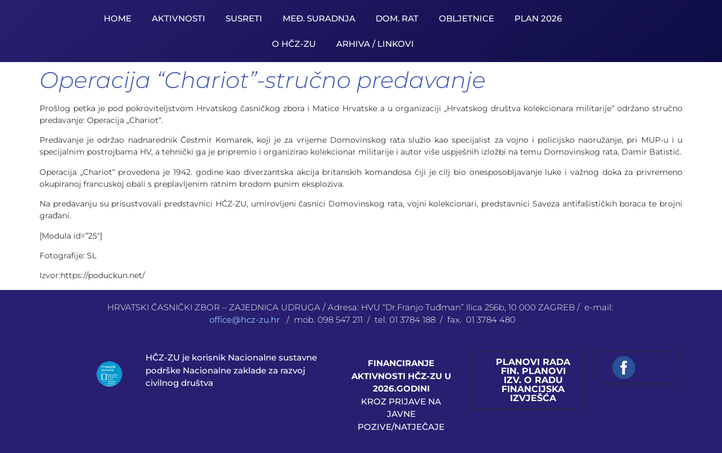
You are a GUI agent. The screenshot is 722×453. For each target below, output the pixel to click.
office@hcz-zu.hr (245, 319)
